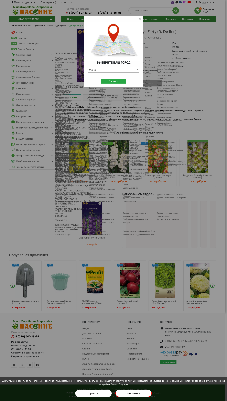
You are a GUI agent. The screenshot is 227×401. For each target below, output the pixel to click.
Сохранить (113, 81)
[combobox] (113, 70)
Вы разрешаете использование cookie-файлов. (156, 380)
